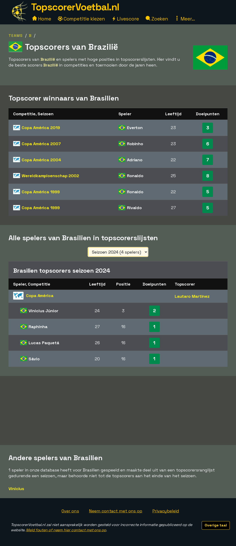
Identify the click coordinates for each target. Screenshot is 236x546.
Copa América (41, 127)
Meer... (185, 19)
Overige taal (216, 525)
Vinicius (16, 488)
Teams (16, 35)
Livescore (125, 19)
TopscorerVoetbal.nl (75, 7)
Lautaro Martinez (192, 296)
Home (41, 19)
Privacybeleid (165, 511)
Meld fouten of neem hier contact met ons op (66, 530)
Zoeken (157, 19)
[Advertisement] (118, 410)
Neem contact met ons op (115, 511)
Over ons (70, 511)
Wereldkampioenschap (50, 175)
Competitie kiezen (81, 19)
